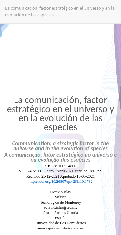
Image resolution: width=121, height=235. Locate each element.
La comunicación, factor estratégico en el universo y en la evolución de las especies (60, 11)
